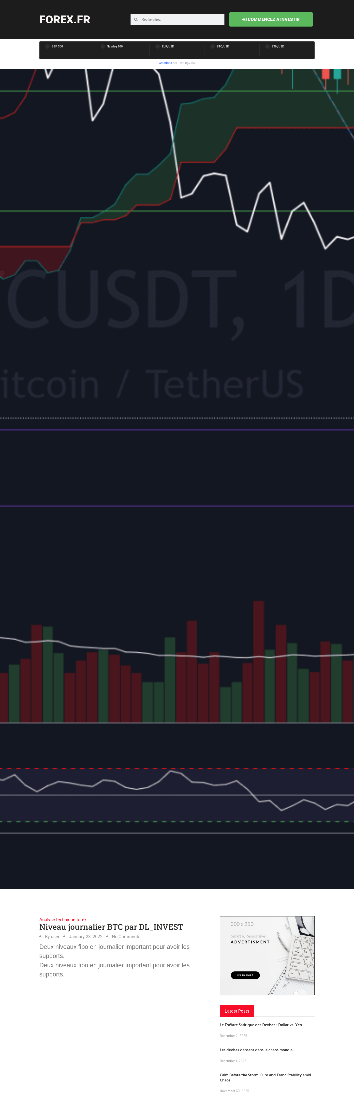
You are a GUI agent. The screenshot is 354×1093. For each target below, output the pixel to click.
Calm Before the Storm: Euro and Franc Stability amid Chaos (265, 1077)
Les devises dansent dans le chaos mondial (257, 1050)
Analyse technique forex (63, 919)
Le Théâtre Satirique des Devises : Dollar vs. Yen (261, 1025)
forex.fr (64, 19)
